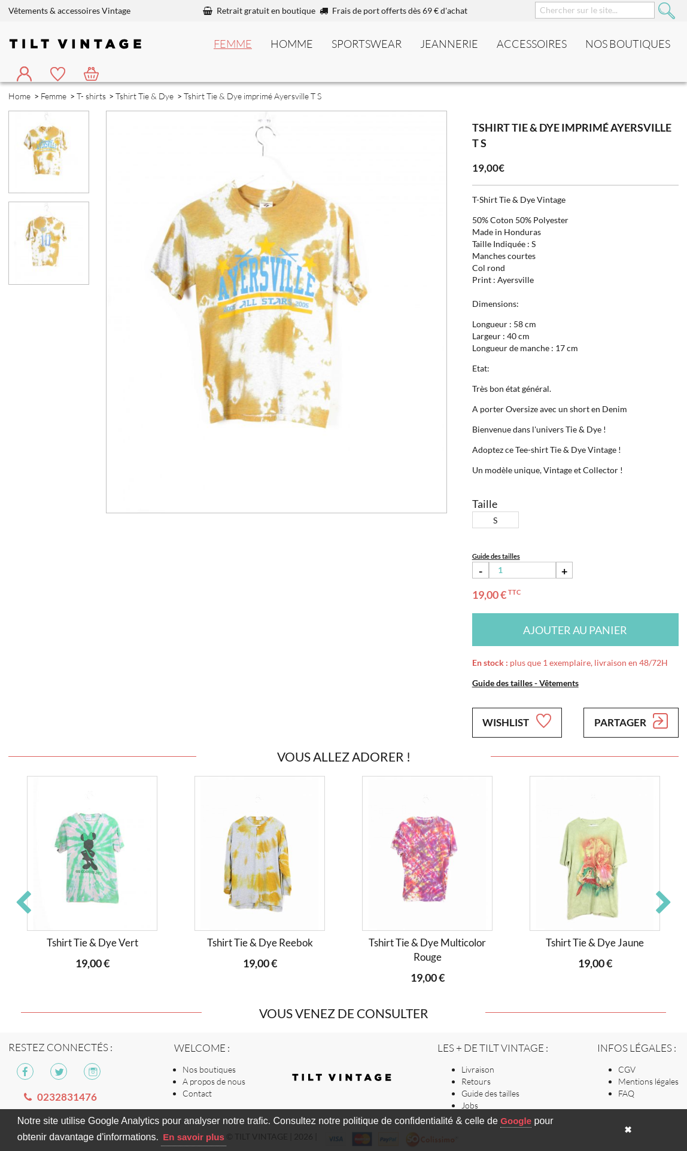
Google (515, 1121)
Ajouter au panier (575, 630)
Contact (197, 1093)
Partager (631, 721)
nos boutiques (627, 43)
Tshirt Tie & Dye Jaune (595, 942)
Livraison (477, 1069)
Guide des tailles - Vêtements (525, 683)
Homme (291, 43)
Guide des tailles (490, 1093)
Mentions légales (648, 1081)
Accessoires (532, 43)
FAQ (626, 1093)
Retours (476, 1081)
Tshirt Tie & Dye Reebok (260, 942)
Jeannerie (449, 43)
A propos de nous (214, 1081)
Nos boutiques (209, 1069)
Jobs (469, 1105)
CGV (627, 1069)
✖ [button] (628, 1130)
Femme (233, 43)
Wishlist (516, 721)
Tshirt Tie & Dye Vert (92, 942)
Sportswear (367, 43)
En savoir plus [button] (193, 1137)
